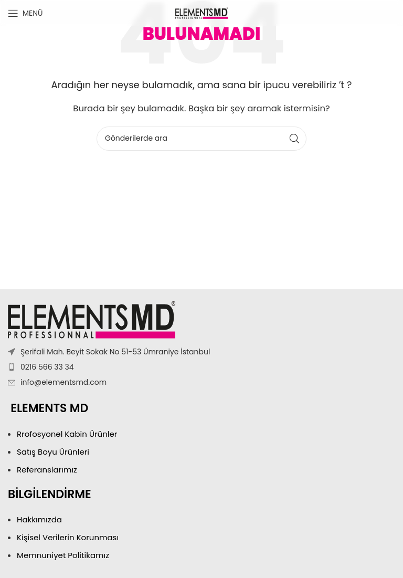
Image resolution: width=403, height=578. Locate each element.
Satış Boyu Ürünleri (54, 451)
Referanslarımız (47, 469)
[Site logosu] (201, 12)
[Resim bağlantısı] (91, 318)
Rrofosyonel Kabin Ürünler (68, 433)
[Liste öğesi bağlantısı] (201, 367)
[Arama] (201, 139)
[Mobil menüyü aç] (25, 13)
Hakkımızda (39, 519)
